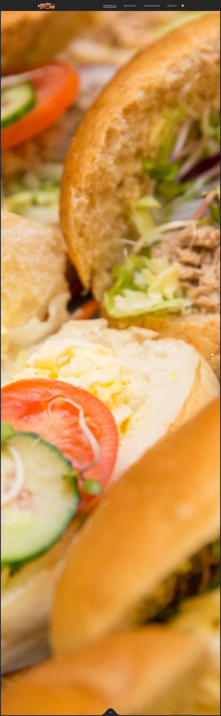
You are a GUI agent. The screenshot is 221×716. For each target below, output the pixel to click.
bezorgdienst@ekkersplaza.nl (59, 183)
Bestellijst (130, 6)
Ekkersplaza (109, 6)
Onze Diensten (152, 6)
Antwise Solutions (124, 699)
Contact (172, 6)
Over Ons (71, 190)
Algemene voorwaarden (110, 706)
